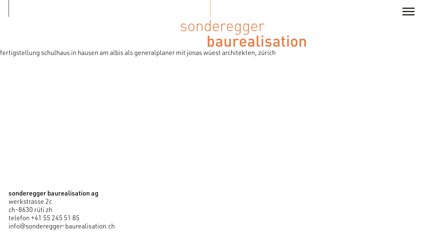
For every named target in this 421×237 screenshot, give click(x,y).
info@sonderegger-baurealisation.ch (62, 226)
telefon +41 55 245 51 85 (44, 218)
